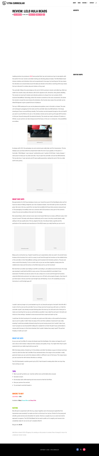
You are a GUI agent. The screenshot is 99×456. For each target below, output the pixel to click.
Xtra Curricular (18, 14)
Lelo (44, 14)
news (79, 3)
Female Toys (39, 14)
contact (92, 3)
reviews (84, 3)
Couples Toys (32, 14)
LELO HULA (15, 396)
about (74, 3)
